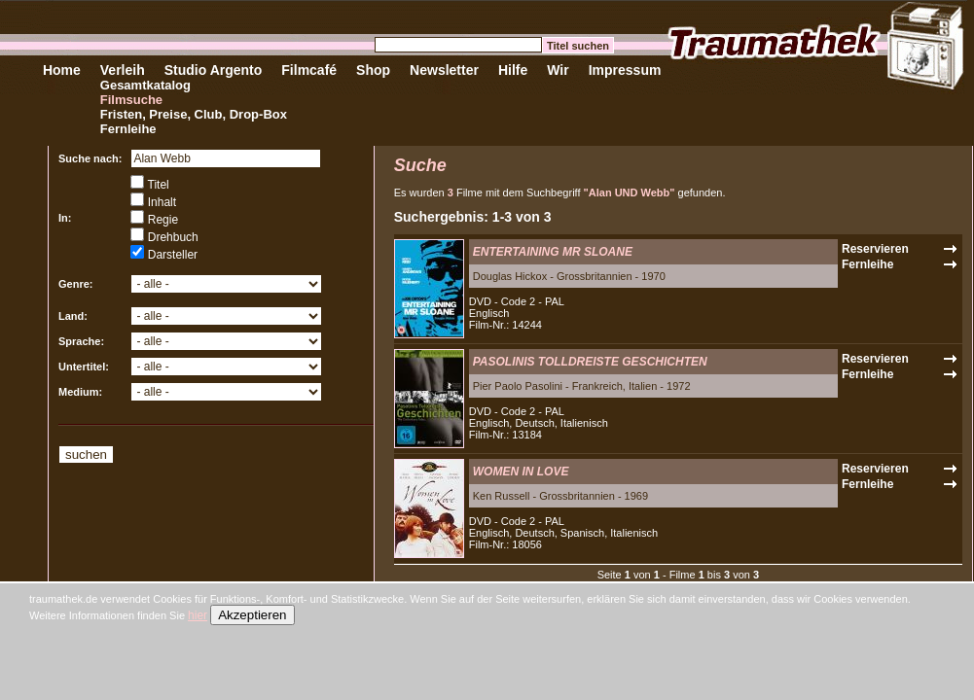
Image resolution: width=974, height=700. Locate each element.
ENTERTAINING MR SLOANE (552, 252)
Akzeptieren (252, 615)
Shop (373, 70)
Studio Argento (213, 70)
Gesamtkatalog (145, 85)
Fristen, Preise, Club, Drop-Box (193, 114)
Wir (557, 70)
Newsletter (444, 70)
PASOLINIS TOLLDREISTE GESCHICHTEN (590, 361)
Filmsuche (131, 99)
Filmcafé (309, 70)
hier (197, 615)
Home (62, 70)
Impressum (625, 70)
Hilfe (512, 70)
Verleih (122, 70)
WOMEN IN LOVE (521, 471)
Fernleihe (128, 129)
